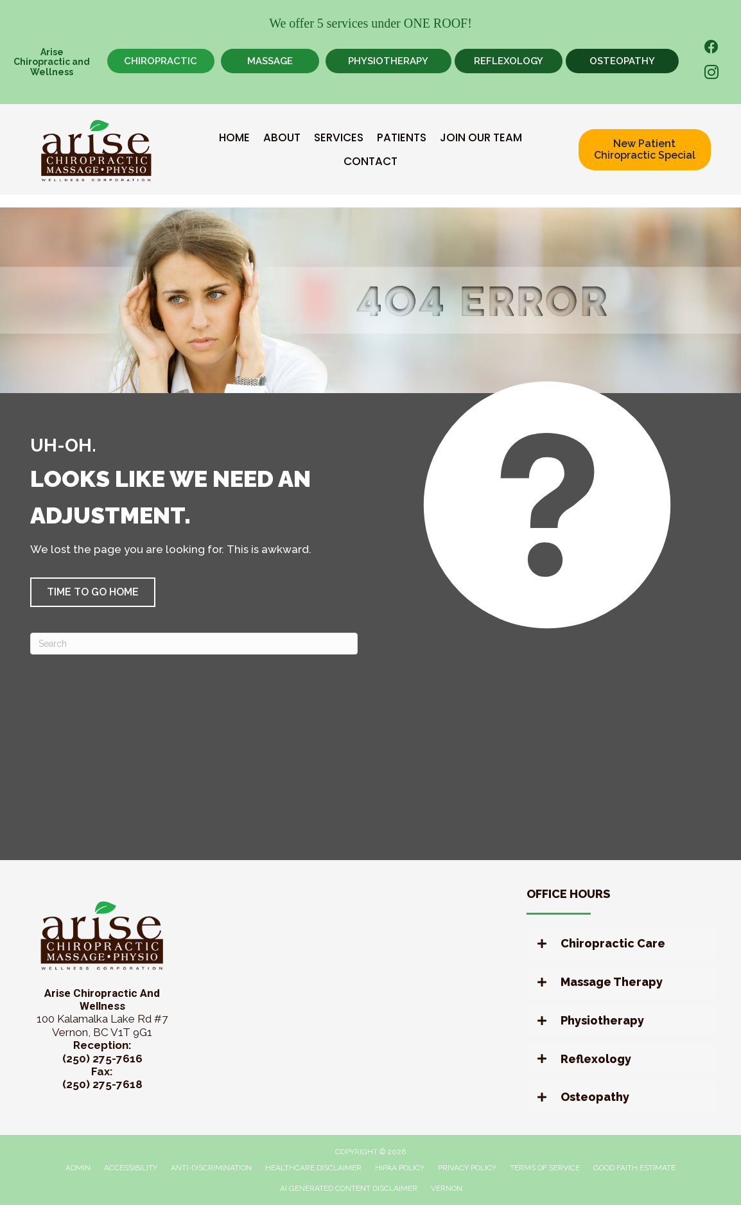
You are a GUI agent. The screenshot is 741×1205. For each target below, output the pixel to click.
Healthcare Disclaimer (313, 1167)
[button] (92, 592)
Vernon (446, 1188)
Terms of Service (545, 1167)
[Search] (194, 644)
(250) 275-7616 (102, 1058)
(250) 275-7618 (102, 1084)
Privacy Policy (467, 1167)
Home (234, 137)
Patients (401, 137)
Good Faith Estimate (634, 1167)
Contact (370, 161)
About (282, 137)
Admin (78, 1167)
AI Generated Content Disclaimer (348, 1188)
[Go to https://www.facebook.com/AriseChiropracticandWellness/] (711, 48)
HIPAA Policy (399, 1167)
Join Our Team (481, 137)
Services (338, 137)
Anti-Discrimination (211, 1167)
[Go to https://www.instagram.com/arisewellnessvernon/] (711, 74)
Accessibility (130, 1167)
